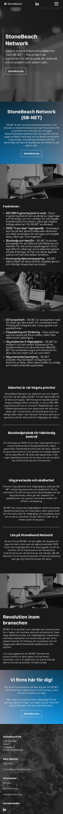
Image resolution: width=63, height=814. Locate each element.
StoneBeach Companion (16, 769)
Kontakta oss (16, 71)
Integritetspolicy (12, 794)
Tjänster (8, 763)
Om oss (7, 782)
